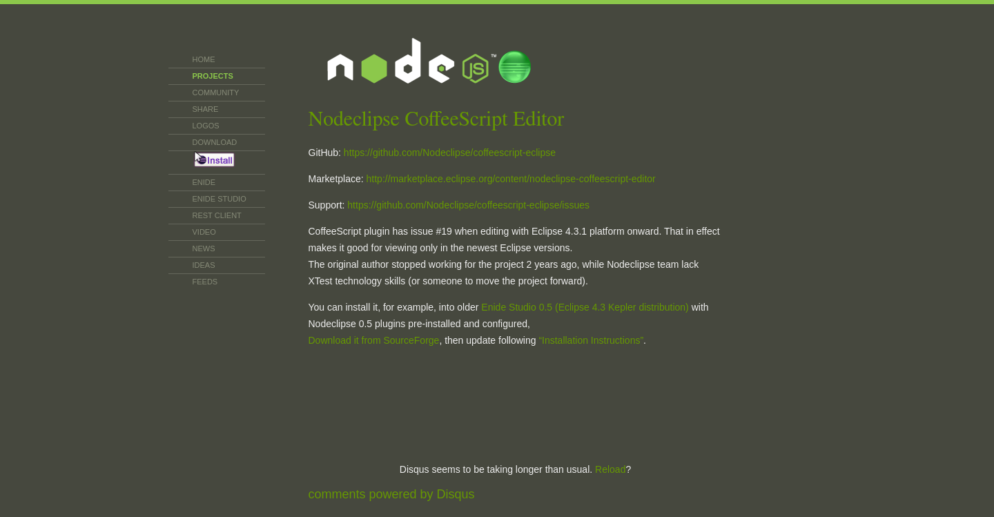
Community (216, 92)
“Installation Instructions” (590, 340)
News (204, 248)
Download (215, 142)
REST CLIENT (217, 215)
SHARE (206, 109)
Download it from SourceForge (374, 340)
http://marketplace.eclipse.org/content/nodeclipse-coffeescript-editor (511, 178)
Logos (206, 125)
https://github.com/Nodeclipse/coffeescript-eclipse (450, 152)
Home (204, 59)
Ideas (204, 265)
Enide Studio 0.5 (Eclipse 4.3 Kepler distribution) (584, 307)
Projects (213, 76)
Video (204, 232)
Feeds (205, 281)
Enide (204, 182)
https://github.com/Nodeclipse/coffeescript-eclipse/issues (468, 205)
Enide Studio (219, 199)
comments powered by (392, 494)
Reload (610, 469)
